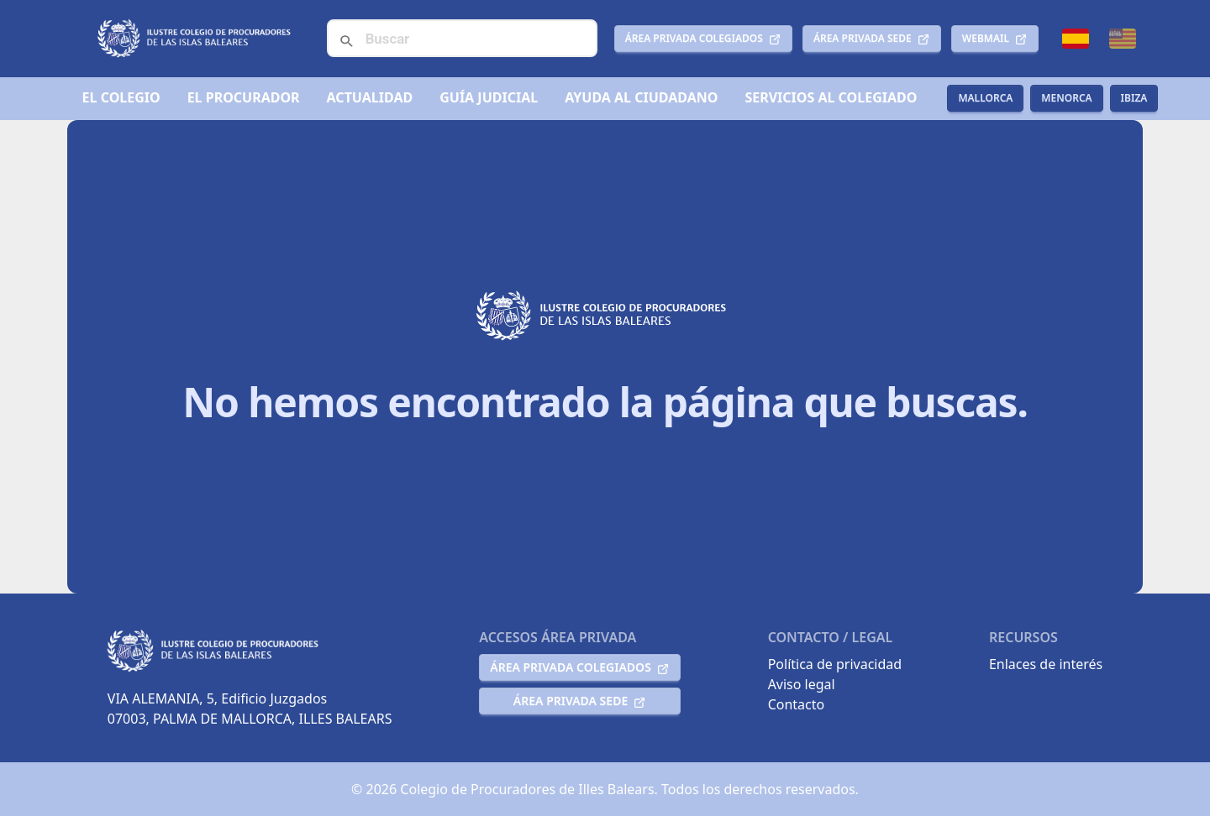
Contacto (796, 704)
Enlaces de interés (1045, 664)
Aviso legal (801, 684)
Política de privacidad (835, 664)
